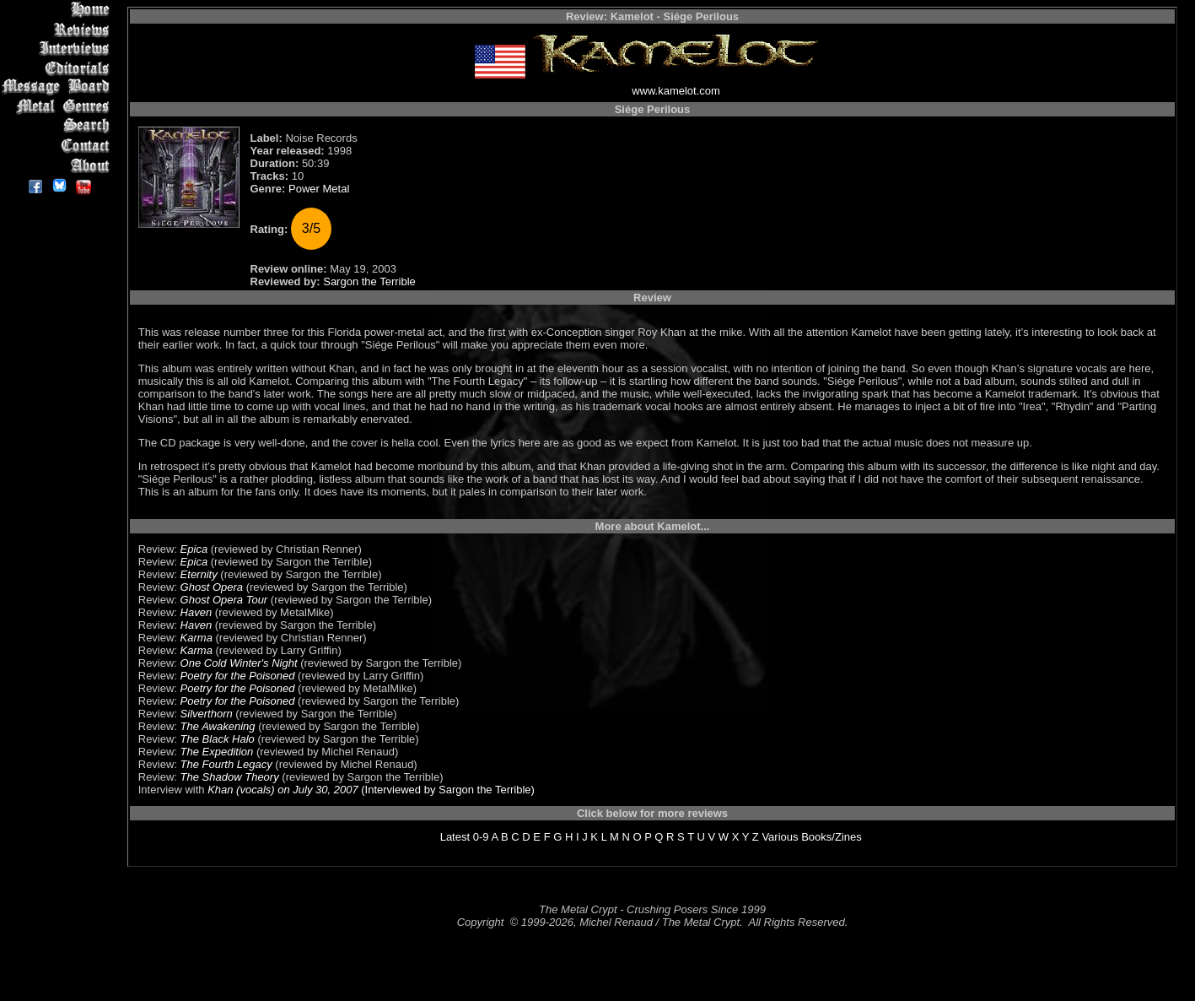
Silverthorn (206, 713)
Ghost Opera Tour (224, 599)
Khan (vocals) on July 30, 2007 (282, 789)
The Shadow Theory (229, 777)
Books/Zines (831, 837)
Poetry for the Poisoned (237, 675)
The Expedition (217, 751)
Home (59, 9)
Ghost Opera (211, 587)
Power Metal (318, 188)
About (59, 165)
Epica (194, 549)
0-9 (481, 837)
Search (59, 126)
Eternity (199, 574)
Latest (455, 837)
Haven (196, 612)
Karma (196, 637)
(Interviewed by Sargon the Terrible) (446, 789)
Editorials (59, 68)
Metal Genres (59, 106)
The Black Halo (217, 739)
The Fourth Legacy (226, 764)
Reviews (59, 29)
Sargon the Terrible (369, 281)
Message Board (59, 87)
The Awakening (218, 726)
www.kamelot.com (676, 90)
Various (780, 837)
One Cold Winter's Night (239, 663)
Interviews (59, 48)
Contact (59, 145)
